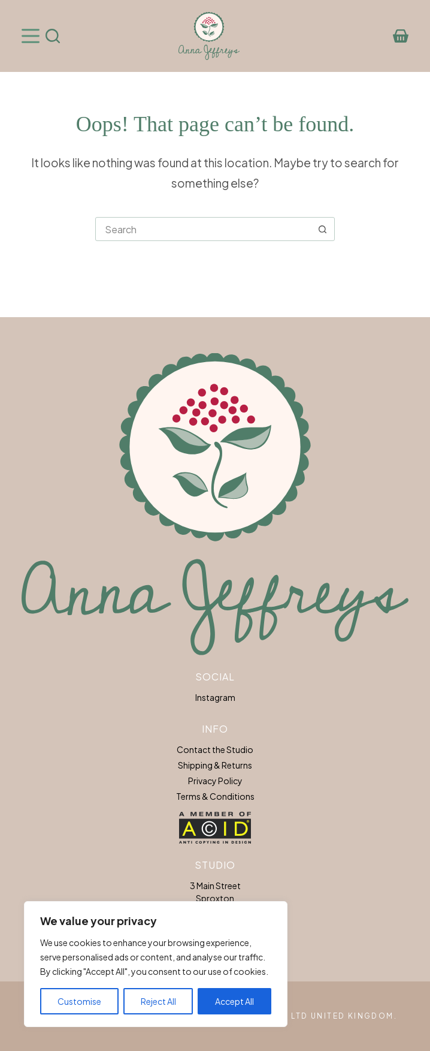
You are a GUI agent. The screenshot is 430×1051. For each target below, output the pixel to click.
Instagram (215, 697)
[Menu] (31, 36)
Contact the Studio (215, 749)
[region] (155, 964)
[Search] (53, 36)
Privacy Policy (215, 780)
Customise (79, 1001)
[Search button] (322, 229)
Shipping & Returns (215, 765)
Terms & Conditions (215, 796)
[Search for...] (203, 229)
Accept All (234, 1001)
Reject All (158, 1001)
